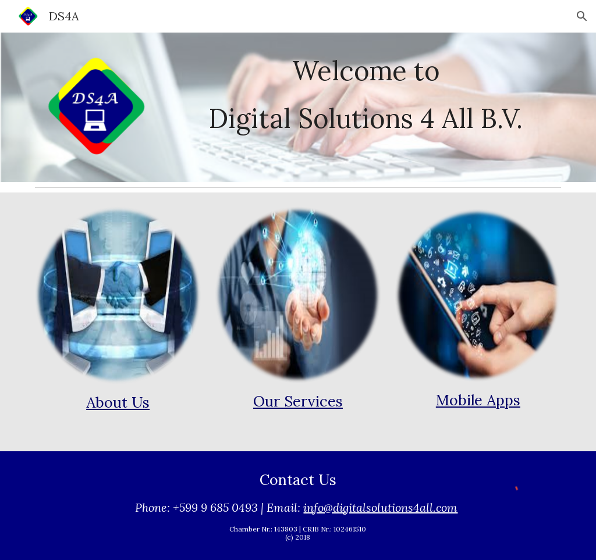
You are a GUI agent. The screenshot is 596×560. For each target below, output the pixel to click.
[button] (582, 16)
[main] (366, 70)
